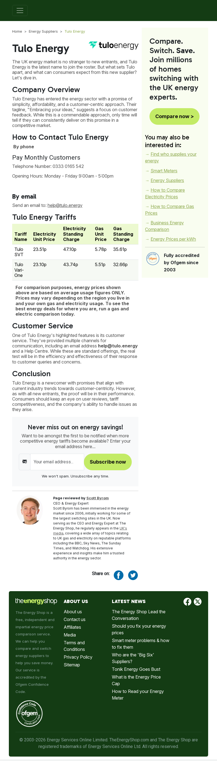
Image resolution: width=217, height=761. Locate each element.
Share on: (101, 573)
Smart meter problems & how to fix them (140, 644)
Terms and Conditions (74, 646)
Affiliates (72, 627)
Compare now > (174, 116)
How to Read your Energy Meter (138, 695)
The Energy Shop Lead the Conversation (139, 615)
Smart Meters (164, 170)
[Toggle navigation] (20, 10)
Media (70, 635)
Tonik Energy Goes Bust (136, 669)
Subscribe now (108, 462)
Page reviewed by (81, 498)
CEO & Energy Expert (71, 503)
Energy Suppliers (43, 31)
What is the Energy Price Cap (136, 680)
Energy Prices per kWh (173, 239)
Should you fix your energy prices (139, 629)
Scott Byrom (97, 498)
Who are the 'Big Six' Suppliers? (133, 658)
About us (73, 611)
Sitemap (72, 665)
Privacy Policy (78, 657)
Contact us (75, 619)
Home (17, 31)
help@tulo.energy (65, 205)
